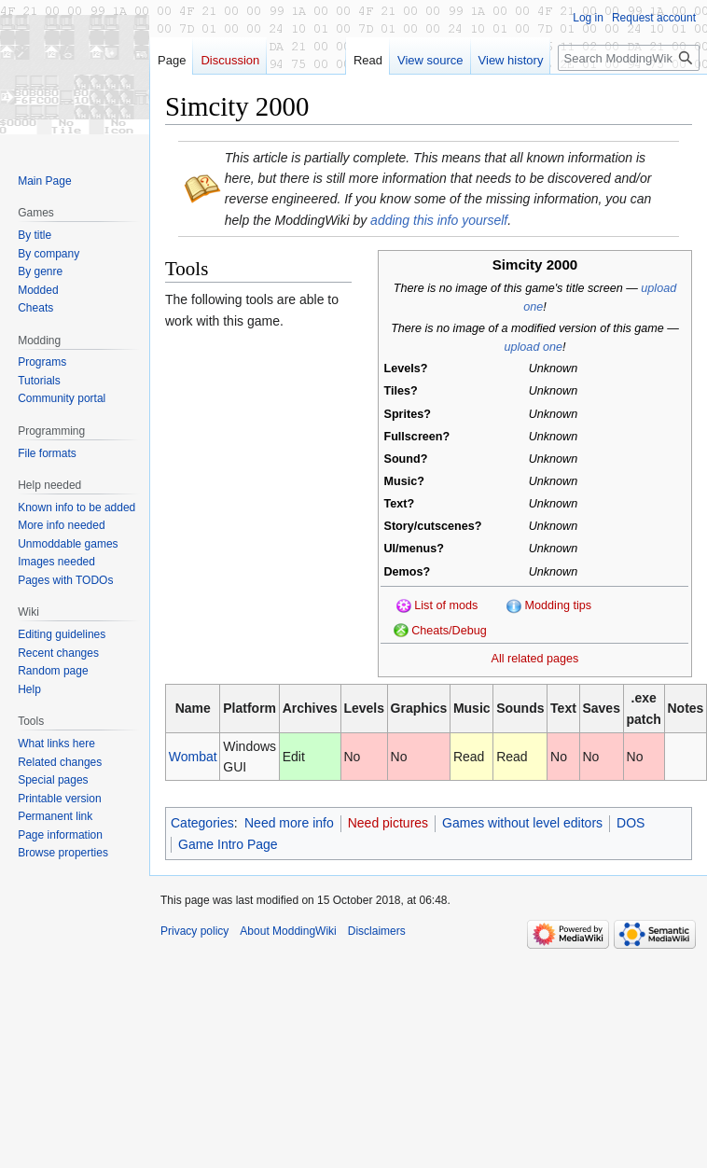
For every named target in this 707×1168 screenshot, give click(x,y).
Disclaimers (377, 931)
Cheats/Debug (449, 630)
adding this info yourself (438, 220)
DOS (631, 822)
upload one (533, 347)
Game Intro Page (228, 844)
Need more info (289, 822)
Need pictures (388, 822)
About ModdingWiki (288, 931)
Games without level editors (522, 822)
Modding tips (558, 605)
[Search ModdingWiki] (629, 58)
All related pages (535, 658)
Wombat (193, 756)
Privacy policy (194, 931)
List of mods (446, 605)
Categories (202, 822)
